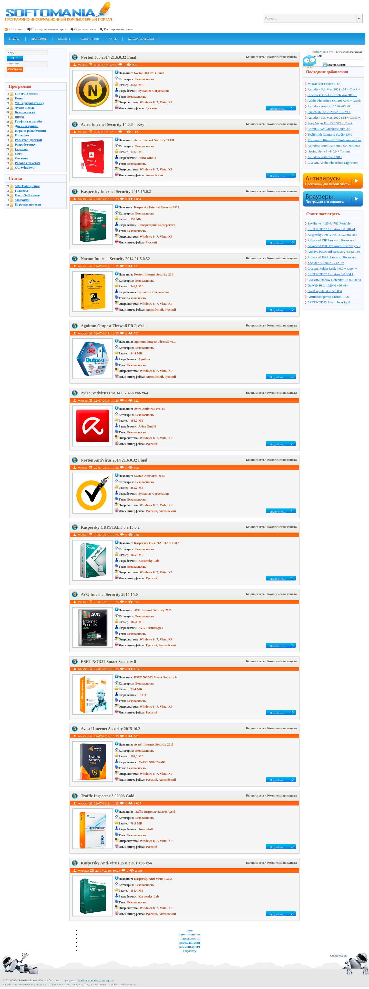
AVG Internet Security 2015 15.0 (109, 594)
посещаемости (189, 942)
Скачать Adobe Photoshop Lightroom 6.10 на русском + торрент (333, 163)
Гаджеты (21, 190)
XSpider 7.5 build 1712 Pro (326, 263)
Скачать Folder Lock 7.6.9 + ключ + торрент (332, 269)
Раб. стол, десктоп (28, 140)
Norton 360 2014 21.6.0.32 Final (108, 57)
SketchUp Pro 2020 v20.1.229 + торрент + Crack (329, 112)
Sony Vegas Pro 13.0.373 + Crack (330, 123)
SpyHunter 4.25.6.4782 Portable (329, 223)
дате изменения (189, 934)
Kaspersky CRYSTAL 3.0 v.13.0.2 (110, 527)
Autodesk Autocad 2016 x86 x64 (329, 106)
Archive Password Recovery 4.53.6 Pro (334, 251)
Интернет (22, 135)
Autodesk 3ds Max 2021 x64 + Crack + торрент (334, 89)
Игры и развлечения (30, 130)
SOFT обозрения (27, 186)
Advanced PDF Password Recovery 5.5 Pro (334, 246)
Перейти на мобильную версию (95, 980)
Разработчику (25, 144)
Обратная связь (85, 29)
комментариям (189, 947)
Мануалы (22, 200)
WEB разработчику (29, 103)
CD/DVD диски (26, 94)
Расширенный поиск (118, 29)
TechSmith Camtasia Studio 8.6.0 (330, 134)
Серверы (21, 149)
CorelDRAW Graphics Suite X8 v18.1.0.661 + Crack (329, 129)
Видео (19, 117)
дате (190, 930)
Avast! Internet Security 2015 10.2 (110, 729)
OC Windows (24, 167)
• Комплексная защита (281, 57)
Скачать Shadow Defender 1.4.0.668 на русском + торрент (334, 280)
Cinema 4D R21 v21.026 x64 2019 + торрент (332, 95)
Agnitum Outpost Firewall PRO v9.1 (113, 326)
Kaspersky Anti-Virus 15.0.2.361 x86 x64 (116, 863)
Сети (18, 154)
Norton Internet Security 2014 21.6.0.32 (115, 259)
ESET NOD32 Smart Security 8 (108, 661)
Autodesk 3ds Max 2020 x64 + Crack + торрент (334, 118)
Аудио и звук (24, 107)
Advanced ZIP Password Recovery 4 (332, 240)
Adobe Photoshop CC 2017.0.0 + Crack (334, 101)
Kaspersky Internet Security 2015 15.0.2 (116, 191)
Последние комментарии (48, 29)
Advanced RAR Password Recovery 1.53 (332, 257)
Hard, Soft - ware (27, 195)
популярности (190, 938)
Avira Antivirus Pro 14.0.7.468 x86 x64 (114, 393)
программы (63, 984)
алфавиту (189, 951)
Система (21, 158)
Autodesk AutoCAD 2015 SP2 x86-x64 (334, 146)
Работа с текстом (27, 163)
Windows (76, 984)
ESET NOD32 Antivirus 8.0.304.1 (330, 274)
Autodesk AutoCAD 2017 (325, 157)
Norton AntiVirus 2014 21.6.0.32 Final (114, 460)
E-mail (20, 98)
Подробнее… (278, 108)
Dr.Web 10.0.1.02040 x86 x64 (328, 285)
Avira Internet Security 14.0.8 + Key (112, 124)
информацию (128, 984)
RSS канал (15, 29)
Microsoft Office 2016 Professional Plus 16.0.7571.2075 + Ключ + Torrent (334, 140)
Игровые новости (28, 204)
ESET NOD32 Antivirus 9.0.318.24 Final (331, 229)
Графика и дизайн (28, 121)
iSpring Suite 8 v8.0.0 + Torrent (329, 151)
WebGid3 (83, 870)
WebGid (82, 64)
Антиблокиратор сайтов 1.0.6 (328, 297)
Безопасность (255, 57)
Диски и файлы (26, 126)
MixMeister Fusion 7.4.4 (324, 84)
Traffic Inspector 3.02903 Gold (107, 796)
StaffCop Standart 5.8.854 (325, 291)
